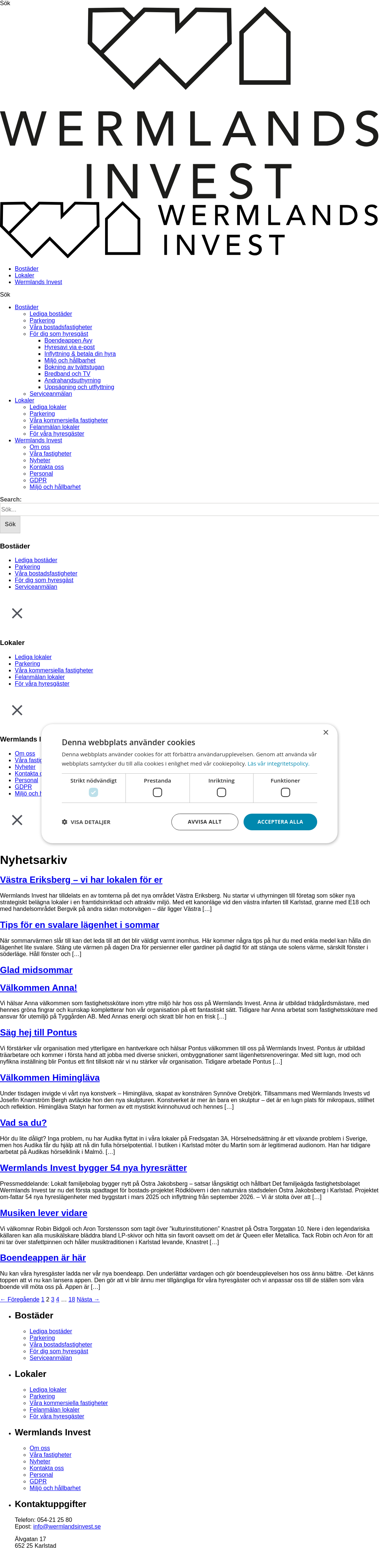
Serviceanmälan (51, 394)
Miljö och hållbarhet (69, 360)
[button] (86, 821)
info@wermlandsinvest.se (67, 1526)
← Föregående (20, 1299)
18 (71, 1299)
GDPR (38, 480)
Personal (41, 473)
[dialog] (189, 783)
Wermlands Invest (38, 282)
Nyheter (40, 460)
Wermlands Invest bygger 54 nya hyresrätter (93, 1168)
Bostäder (26, 269)
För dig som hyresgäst (59, 334)
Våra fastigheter (50, 453)
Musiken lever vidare (43, 1213)
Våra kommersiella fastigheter (69, 420)
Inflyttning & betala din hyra (80, 354)
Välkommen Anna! (38, 988)
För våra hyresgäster (57, 433)
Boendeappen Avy (68, 340)
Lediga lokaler (48, 407)
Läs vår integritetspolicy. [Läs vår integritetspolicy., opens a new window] (279, 763)
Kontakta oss (47, 467)
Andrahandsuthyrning (72, 380)
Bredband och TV (67, 374)
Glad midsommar (36, 970)
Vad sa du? (23, 1123)
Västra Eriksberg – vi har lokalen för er (81, 880)
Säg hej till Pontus (38, 1032)
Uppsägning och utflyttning (79, 387)
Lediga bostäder (51, 314)
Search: (11, 499)
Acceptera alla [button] (280, 821)
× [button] (325, 732)
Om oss (40, 447)
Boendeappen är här (43, 1258)
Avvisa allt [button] (204, 821)
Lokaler (24, 275)
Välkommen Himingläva (50, 1078)
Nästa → (88, 1299)
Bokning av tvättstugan (74, 367)
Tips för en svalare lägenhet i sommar (79, 925)
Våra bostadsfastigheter (61, 327)
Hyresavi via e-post (69, 347)
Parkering (42, 320)
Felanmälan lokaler (55, 427)
